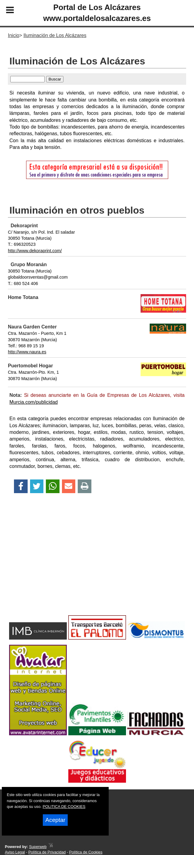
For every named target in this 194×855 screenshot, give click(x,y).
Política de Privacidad (47, 852)
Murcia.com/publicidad (33, 402)
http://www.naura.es (27, 351)
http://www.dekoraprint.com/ (35, 250)
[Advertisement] (97, 564)
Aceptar (55, 820)
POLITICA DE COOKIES (64, 806)
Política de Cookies (86, 852)
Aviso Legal (15, 852)
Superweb (38, 846)
